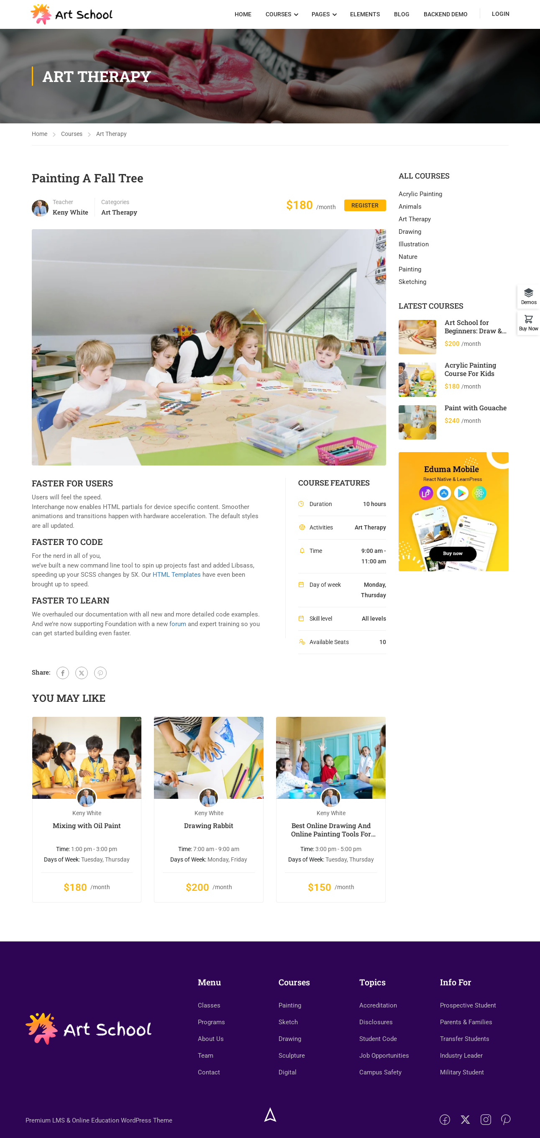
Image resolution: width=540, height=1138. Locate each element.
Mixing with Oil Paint (87, 828)
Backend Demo (445, 16)
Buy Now (528, 328)
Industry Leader (461, 1081)
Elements (364, 16)
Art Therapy (111, 137)
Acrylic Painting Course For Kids (470, 372)
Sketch (288, 1048)
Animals (410, 210)
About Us (211, 1065)
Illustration (414, 247)
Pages (320, 16)
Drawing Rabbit (208, 828)
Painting (410, 272)
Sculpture (292, 1081)
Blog (401, 16)
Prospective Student (468, 1031)
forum (177, 627)
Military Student (462, 1098)
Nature (408, 260)
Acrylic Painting (420, 197)
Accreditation (378, 1031)
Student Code (378, 1065)
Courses (277, 16)
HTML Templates (177, 578)
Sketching (412, 285)
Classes (209, 1031)
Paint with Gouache (476, 410)
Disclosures (376, 1048)
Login (500, 15)
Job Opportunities (384, 1081)
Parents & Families (466, 1048)
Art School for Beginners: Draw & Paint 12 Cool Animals (473, 338)
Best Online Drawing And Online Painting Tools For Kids (331, 832)
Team (205, 1081)
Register (362, 210)
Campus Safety (380, 1098)
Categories (115, 205)
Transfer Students (464, 1065)
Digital (288, 1098)
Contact (209, 1098)
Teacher (63, 205)
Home (242, 16)
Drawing (410, 235)
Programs (211, 1048)
